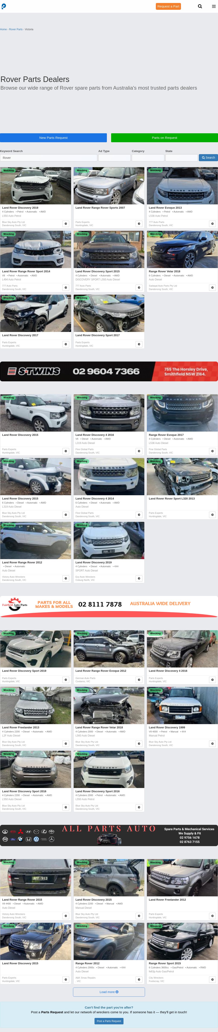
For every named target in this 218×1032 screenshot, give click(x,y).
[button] (109, 992)
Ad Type (104, 151)
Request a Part (168, 6)
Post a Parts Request (109, 1021)
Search (208, 157)
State (168, 151)
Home (3, 29)
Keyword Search (11, 151)
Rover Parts (16, 29)
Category (138, 151)
